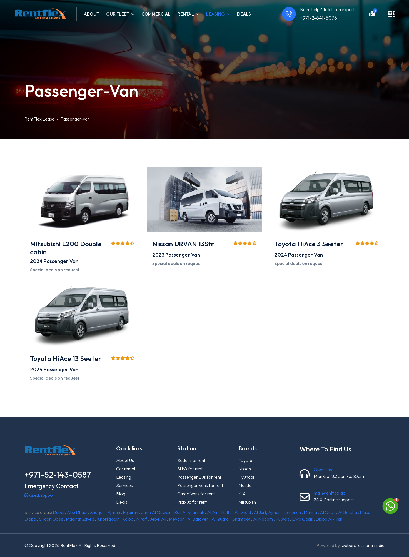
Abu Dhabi (77, 512)
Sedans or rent (191, 460)
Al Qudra (220, 519)
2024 (36, 261)
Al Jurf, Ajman (267, 512)
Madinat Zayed (80, 519)
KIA (242, 493)
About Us (125, 460)
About (91, 14)
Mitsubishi (247, 502)
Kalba (127, 519)
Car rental (125, 468)
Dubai (58, 512)
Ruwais (282, 519)
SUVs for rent (190, 468)
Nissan (244, 468)
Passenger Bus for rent (199, 477)
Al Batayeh (198, 519)
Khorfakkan (108, 519)
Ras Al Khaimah (189, 512)
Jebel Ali (158, 519)
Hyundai (246, 477)
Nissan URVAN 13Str (183, 244)
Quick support (40, 495)
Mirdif (141, 519)
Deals (244, 14)
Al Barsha (347, 512)
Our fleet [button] (120, 14)
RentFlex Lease (39, 119)
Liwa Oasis (302, 519)
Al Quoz (327, 512)
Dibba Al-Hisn (329, 519)
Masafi (366, 512)
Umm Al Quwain (156, 512)
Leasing (123, 477)
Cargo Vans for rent (196, 493)
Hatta (226, 512)
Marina (310, 512)
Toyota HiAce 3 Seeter (309, 244)
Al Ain (212, 512)
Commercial (156, 14)
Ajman (114, 512)
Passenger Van (61, 261)
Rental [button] (188, 14)
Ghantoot (240, 519)
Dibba (30, 519)
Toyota (245, 460)
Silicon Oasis (51, 519)
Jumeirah (292, 512)
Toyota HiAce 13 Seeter (65, 358)
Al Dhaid (243, 512)
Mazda (244, 485)
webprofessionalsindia (363, 545)
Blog (120, 493)
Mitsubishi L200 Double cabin (66, 248)
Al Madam (263, 519)
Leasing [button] (218, 14)
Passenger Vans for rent (200, 485)
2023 (158, 255)
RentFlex (69, 545)
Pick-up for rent (192, 502)
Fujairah (130, 512)
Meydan (176, 519)
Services (124, 485)
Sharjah (97, 512)
